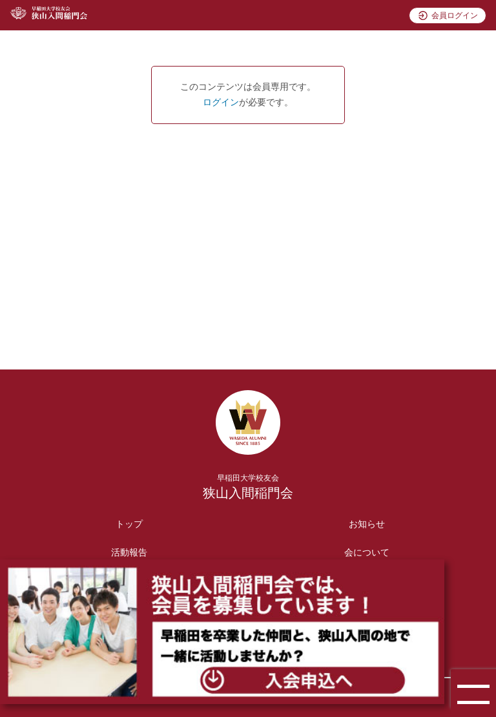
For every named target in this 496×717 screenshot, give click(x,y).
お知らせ (367, 524)
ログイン (221, 102)
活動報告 (129, 552)
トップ (129, 524)
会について (366, 552)
